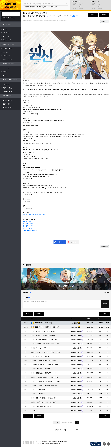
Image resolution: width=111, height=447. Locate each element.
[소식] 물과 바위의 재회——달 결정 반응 (40, 369)
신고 (80, 16)
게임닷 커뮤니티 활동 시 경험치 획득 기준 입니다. (46, 327)
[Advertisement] (66, 26)
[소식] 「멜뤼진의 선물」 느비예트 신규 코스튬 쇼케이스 (44, 373)
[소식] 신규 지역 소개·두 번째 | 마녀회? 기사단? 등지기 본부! (45, 344)
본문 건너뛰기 (75, 16)
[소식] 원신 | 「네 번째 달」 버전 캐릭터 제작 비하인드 (44, 385)
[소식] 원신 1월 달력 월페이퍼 (38, 394)
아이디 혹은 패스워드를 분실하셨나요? (9, 19)
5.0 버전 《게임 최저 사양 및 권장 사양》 (34, 215)
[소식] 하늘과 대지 (35, 410)
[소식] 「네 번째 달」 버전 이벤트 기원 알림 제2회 (43, 335)
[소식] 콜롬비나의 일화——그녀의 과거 (40, 356)
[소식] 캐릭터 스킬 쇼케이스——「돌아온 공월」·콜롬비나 (45, 364)
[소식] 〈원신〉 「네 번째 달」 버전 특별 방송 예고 (43, 398)
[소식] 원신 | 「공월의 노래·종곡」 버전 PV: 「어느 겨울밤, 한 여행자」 (45, 381)
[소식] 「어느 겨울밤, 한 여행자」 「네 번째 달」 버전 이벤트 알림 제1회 (45, 339)
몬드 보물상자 (54, 7)
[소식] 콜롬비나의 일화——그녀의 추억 (40, 348)
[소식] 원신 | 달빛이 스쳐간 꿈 (38, 389)
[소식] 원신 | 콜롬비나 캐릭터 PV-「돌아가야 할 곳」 (44, 360)
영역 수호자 (47, 7)
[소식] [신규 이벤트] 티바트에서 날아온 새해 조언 (42, 406)
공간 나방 (41, 7)
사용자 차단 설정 (104, 21)
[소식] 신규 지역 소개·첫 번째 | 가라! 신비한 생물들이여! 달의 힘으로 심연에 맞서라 (45, 352)
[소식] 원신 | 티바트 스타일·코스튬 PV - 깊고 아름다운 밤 (44, 377)
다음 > (77, 430)
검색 (77, 422)
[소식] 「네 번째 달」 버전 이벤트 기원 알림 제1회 (43, 331)
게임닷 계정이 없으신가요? (7, 17)
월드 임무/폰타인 (34, 7)
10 (73, 430)
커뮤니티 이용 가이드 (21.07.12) (43, 323)
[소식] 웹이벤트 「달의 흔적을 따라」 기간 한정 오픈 (43, 402)
